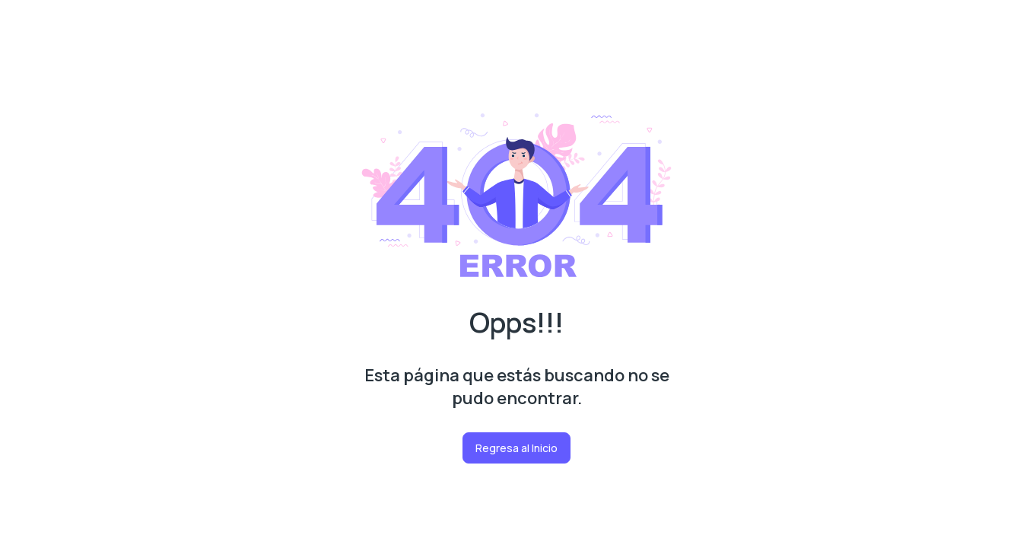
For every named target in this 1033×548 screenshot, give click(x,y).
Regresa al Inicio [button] (516, 448)
